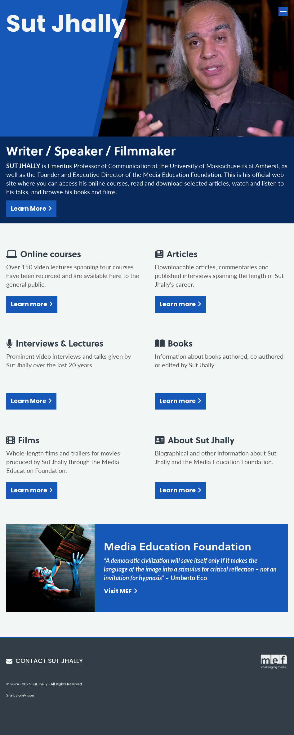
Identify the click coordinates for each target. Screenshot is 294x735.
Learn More (28, 209)
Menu (283, 11)
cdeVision (26, 695)
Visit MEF (118, 592)
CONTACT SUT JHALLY (44, 661)
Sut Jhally (66, 26)
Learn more (29, 305)
